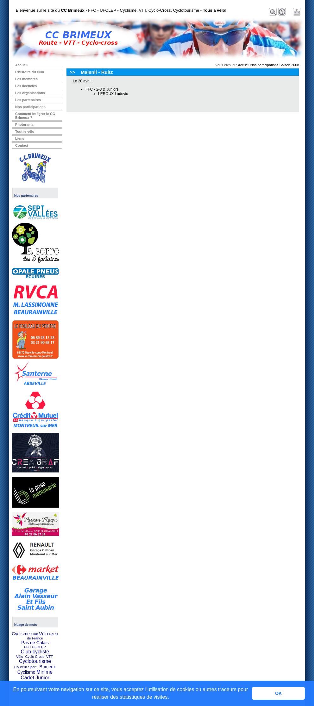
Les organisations (30, 93)
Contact (21, 145)
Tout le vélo (24, 131)
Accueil (21, 65)
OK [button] (278, 693)
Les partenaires (28, 100)
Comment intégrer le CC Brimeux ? (35, 115)
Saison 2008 (289, 65)
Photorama (24, 124)
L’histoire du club (29, 72)
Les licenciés (26, 86)
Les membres (26, 79)
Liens (19, 138)
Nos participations (30, 107)
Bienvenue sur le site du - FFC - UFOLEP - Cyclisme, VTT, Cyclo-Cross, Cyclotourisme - (121, 10)
